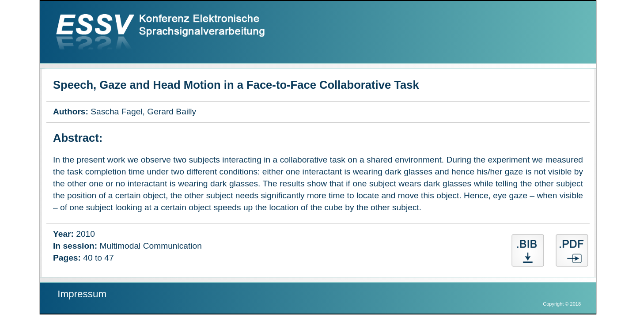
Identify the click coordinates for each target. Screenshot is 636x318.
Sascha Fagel (116, 111)
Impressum (81, 293)
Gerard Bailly (171, 111)
